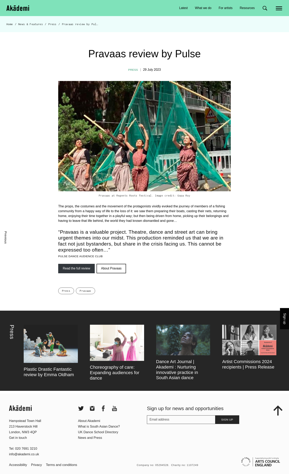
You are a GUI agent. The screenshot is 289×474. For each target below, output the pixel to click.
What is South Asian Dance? (99, 434)
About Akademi (89, 428)
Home (9, 24)
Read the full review (76, 268)
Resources (247, 8)
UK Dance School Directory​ (98, 439)
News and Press (90, 445)
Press (52, 24)
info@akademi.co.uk (24, 462)
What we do (203, 8)
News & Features (30, 24)
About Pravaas (111, 268)
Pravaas (85, 298)
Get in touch (18, 445)
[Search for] (265, 8)
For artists (225, 8)
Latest (183, 8)
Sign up (227, 427)
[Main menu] (279, 7)
